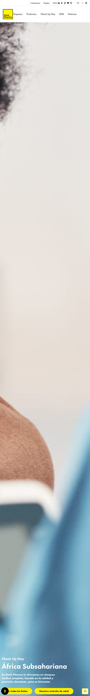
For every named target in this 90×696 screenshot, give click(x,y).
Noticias (72, 14)
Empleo (46, 3)
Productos (31, 14)
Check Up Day (48, 14)
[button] (80, 3)
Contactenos (35, 3)
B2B (61, 14)
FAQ (55, 3)
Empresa (18, 14)
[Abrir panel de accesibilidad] (5, 691)
